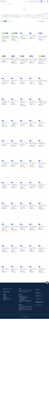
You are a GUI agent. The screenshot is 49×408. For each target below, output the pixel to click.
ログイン (44, 1)
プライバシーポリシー (38, 305)
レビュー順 (8, 21)
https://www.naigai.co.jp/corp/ (7, 299)
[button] (46, 21)
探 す (41, 1)
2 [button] (43, 21)
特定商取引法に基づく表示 (39, 302)
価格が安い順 (11, 21)
